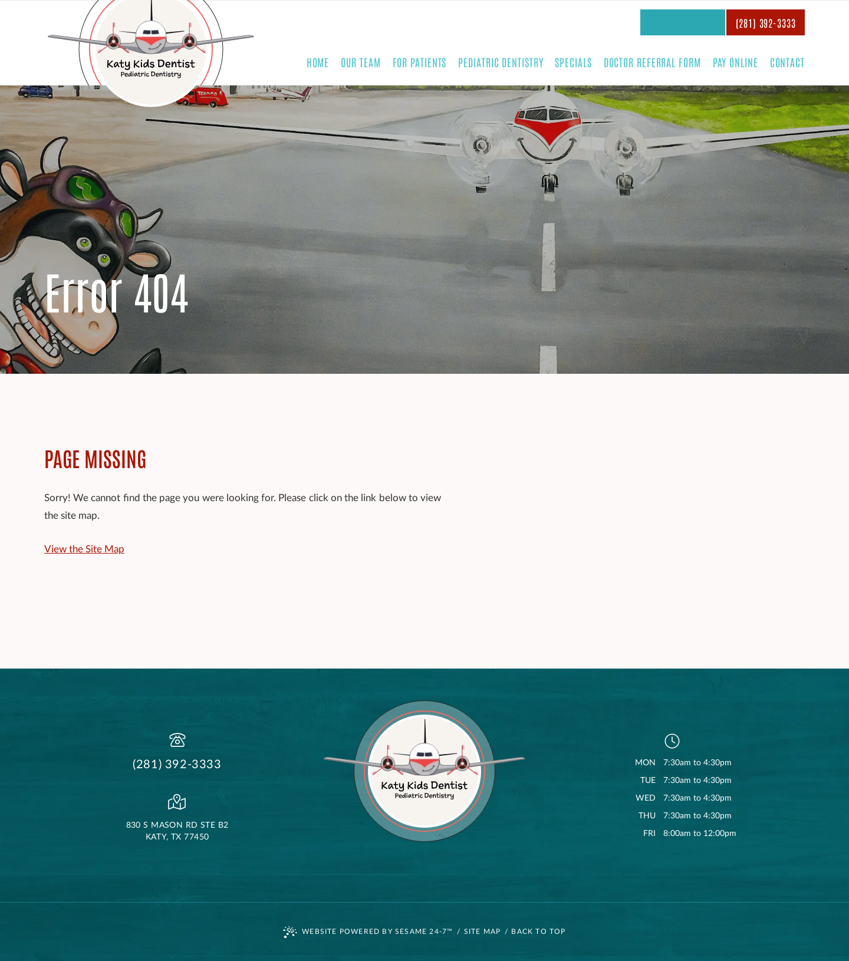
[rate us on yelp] (654, 22)
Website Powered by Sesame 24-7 (368, 932)
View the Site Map (84, 549)
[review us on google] (683, 22)
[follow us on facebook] (669, 22)
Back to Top (538, 931)
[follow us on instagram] (711, 22)
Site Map (482, 931)
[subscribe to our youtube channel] (697, 22)
